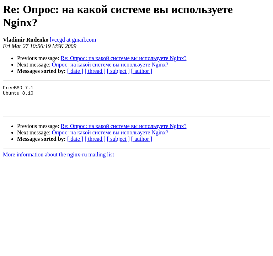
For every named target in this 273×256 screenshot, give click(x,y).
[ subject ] (118, 71)
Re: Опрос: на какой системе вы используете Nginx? (124, 58)
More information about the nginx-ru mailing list (58, 160)
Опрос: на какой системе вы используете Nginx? (110, 65)
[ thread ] (95, 71)
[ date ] (75, 71)
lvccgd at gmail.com (73, 40)
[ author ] (141, 71)
